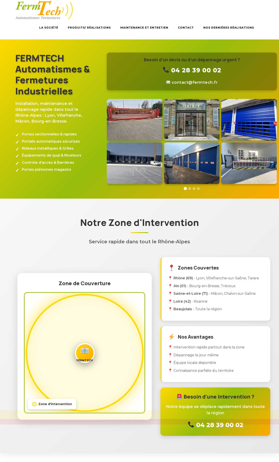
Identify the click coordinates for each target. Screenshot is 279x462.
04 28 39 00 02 (192, 70)
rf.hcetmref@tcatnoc (195, 82)
